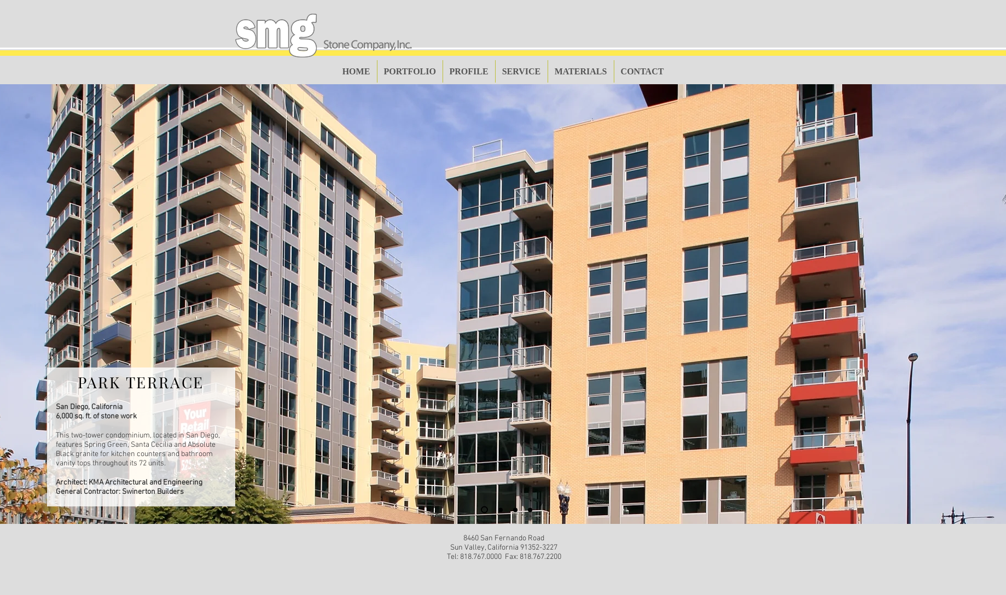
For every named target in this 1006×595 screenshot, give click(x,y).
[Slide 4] (530, 510)
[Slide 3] (515, 510)
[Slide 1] (484, 510)
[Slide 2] (500, 510)
